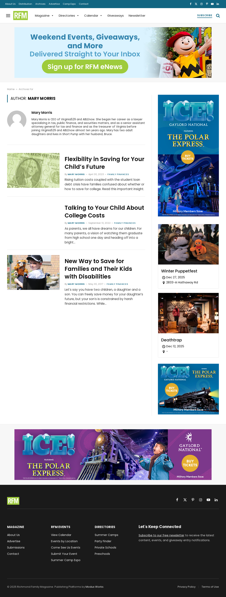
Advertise (54, 3)
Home (10, 89)
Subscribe (204, 15)
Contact (83, 3)
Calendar (93, 15)
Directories (69, 15)
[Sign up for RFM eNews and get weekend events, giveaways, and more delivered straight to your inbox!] (113, 52)
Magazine (44, 15)
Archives (40, 3)
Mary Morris (42, 113)
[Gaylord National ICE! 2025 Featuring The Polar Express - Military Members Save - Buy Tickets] (188, 215)
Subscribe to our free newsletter (161, 535)
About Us (10, 3)
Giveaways (115, 15)
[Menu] (8, 15)
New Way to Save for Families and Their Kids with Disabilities (98, 269)
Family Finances (118, 174)
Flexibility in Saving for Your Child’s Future (104, 163)
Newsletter (137, 15)
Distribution (25, 3)
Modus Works (94, 587)
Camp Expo (69, 3)
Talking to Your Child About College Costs (104, 211)
